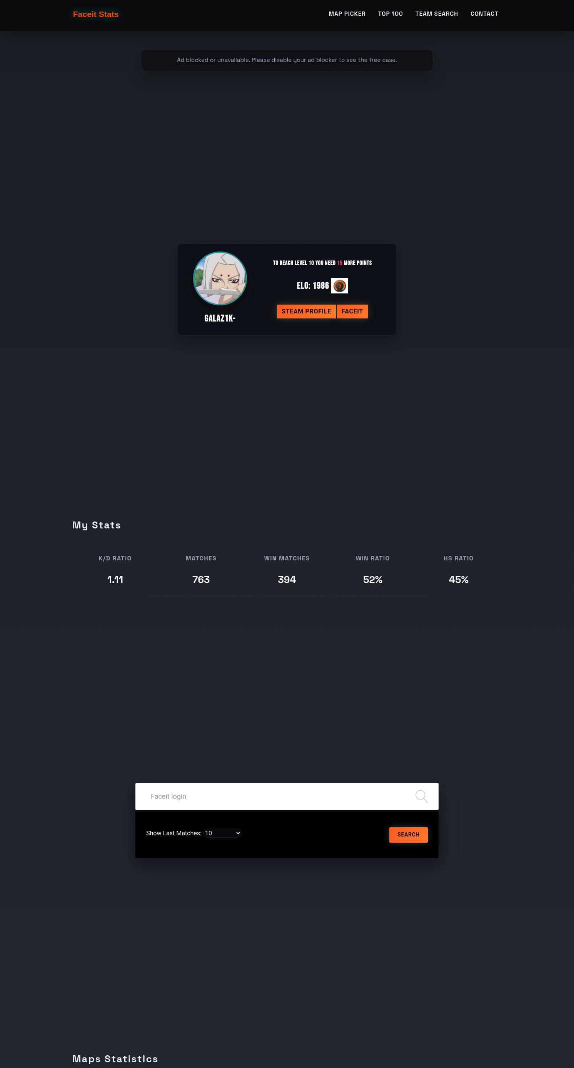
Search (408, 834)
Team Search (436, 18)
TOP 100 (390, 18)
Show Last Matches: (174, 833)
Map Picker (347, 18)
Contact (485, 18)
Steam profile (306, 311)
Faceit (352, 311)
